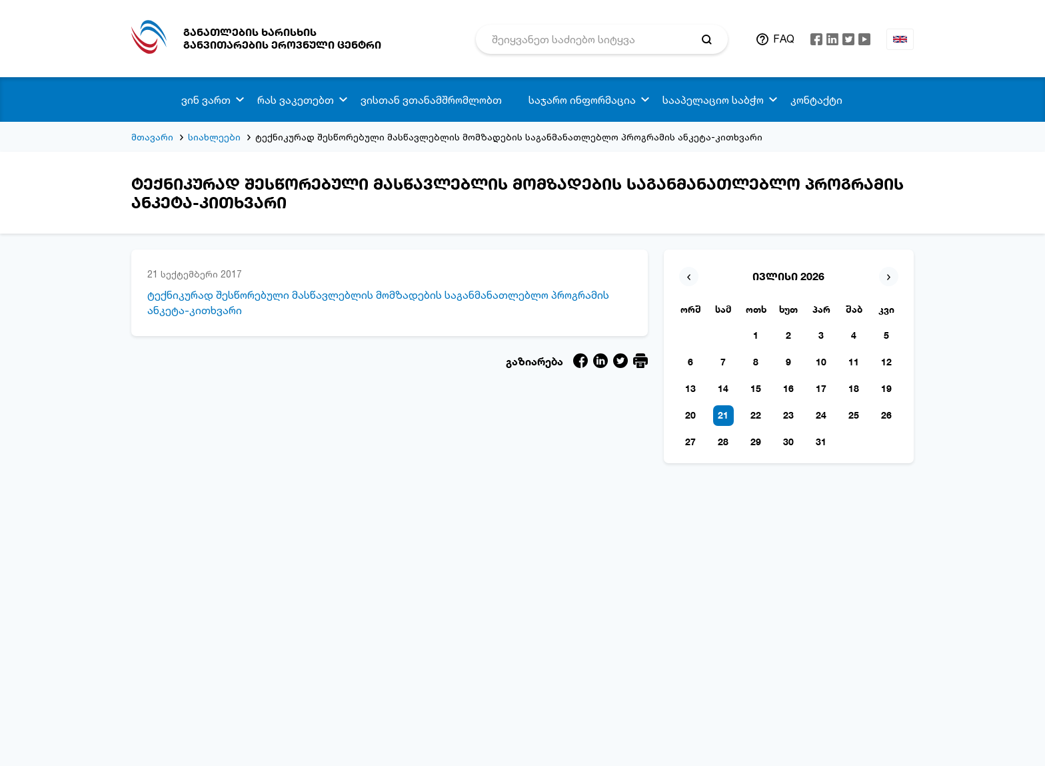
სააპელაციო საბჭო (713, 99)
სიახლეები (214, 136)
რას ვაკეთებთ (295, 99)
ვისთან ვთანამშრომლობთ (431, 99)
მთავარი (152, 136)
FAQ (783, 38)
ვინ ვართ (206, 99)
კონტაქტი (816, 99)
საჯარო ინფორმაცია (582, 99)
